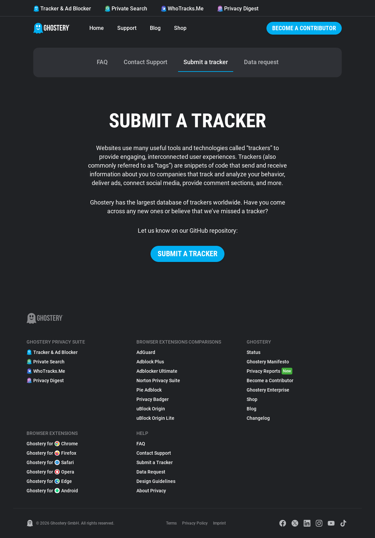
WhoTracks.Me (182, 8)
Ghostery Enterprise (268, 390)
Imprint (219, 523)
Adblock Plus (150, 361)
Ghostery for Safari (50, 462)
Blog (155, 28)
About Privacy (151, 490)
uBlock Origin (150, 408)
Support (126, 28)
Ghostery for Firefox (51, 453)
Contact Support (153, 453)
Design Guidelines (155, 481)
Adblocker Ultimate (156, 371)
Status (253, 352)
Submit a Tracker (154, 462)
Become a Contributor (304, 28)
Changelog (258, 418)
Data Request (150, 472)
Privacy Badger (152, 399)
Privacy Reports (269, 371)
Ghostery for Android (52, 490)
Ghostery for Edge (49, 481)
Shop (180, 28)
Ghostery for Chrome (52, 443)
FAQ (140, 443)
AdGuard (145, 352)
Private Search (126, 8)
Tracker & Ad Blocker (62, 8)
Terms (171, 523)
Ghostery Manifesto (268, 361)
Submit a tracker (187, 254)
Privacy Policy (195, 523)
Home (96, 28)
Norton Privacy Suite (158, 380)
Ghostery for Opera (50, 472)
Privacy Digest (237, 8)
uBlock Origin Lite (155, 418)
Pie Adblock (149, 390)
